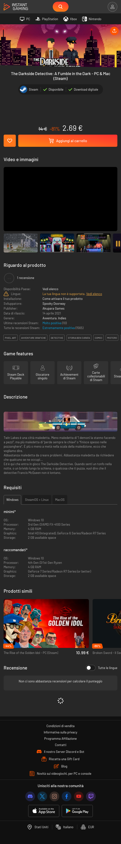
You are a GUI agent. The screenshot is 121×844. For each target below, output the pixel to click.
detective (57, 337)
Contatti (60, 745)
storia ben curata (79, 337)
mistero (112, 337)
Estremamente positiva (59, 328)
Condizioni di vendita (60, 726)
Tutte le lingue (101, 668)
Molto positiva (52, 323)
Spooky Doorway (54, 303)
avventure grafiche (33, 337)
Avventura (50, 318)
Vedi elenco (50, 289)
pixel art (10, 337)
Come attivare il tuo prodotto (63, 299)
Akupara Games (53, 308)
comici (98, 337)
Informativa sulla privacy (60, 732)
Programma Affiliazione (60, 738)
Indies (62, 318)
